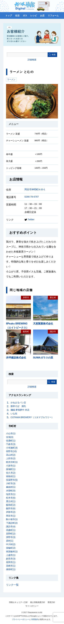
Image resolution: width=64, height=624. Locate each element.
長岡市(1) (10, 562)
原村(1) (9, 541)
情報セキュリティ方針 (18, 602)
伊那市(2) (10, 512)
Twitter (29, 219)
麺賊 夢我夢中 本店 (20, 410)
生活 (17, 15)
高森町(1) (10, 530)
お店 (42, 15)
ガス (25, 15)
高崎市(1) (10, 566)
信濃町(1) (10, 440)
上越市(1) (10, 555)
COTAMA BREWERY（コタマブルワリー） (32, 417)
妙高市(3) (10, 558)
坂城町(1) (10, 469)
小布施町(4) (12, 447)
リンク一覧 (12, 584)
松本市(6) (10, 497)
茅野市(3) (10, 537)
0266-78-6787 (32, 197)
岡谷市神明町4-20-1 (35, 189)
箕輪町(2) (10, 548)
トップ (8, 15)
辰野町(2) (10, 533)
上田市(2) (10, 458)
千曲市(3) (10, 444)
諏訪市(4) (10, 526)
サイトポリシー (32, 606)
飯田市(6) (10, 508)
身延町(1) (10, 569)
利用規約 (34, 619)
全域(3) (9, 437)
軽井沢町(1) (12, 462)
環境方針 (51, 602)
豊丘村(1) (10, 501)
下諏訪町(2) (12, 523)
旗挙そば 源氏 (18, 406)
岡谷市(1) (10, 516)
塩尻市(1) (10, 494)
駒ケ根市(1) (12, 519)
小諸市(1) (10, 465)
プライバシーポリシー (20, 619)
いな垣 (14, 413)
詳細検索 (32, 59)
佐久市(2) (10, 472)
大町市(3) (10, 483)
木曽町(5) (10, 490)
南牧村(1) (10, 476)
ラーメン (11, 79)
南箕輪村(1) (12, 551)
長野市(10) (11, 451)
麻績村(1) (10, 487)
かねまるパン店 (18, 402)
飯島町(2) (10, 505)
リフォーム (53, 15)
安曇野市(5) (12, 480)
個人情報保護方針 (37, 602)
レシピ (33, 15)
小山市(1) (10, 433)
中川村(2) (10, 544)
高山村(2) (10, 455)
